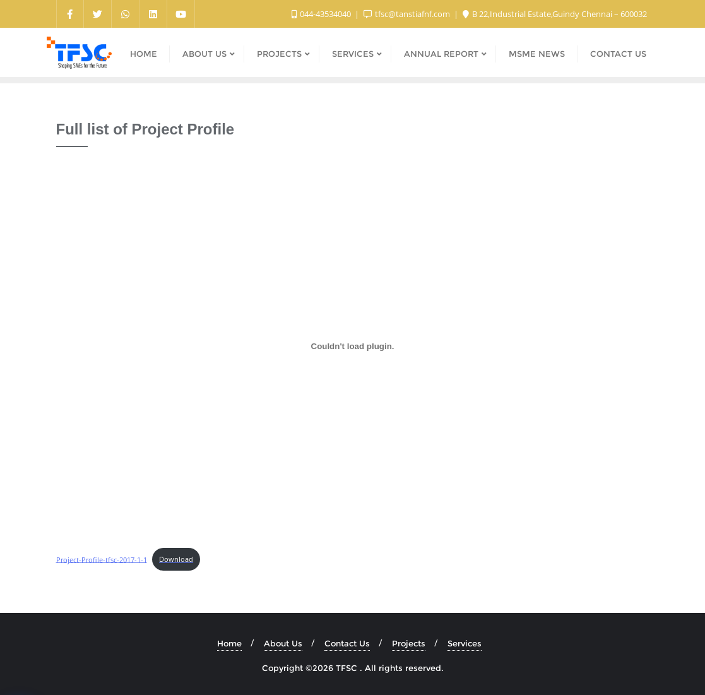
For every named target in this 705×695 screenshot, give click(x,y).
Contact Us (347, 643)
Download (176, 559)
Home (229, 643)
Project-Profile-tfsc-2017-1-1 (101, 559)
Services (464, 643)
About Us (283, 643)
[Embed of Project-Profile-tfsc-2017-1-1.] (352, 346)
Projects (408, 643)
